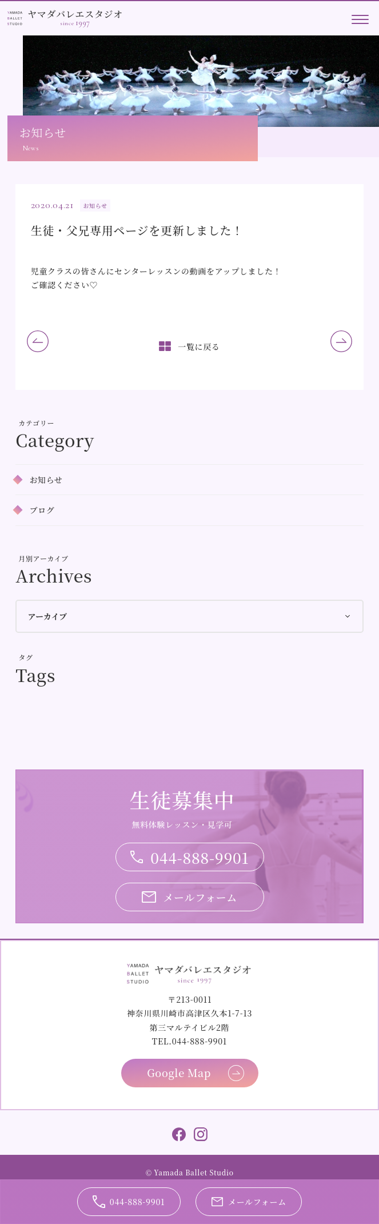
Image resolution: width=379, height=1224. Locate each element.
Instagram (201, 1134)
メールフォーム (200, 897)
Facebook (179, 1134)
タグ (25, 657)
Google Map (179, 1072)
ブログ (41, 510)
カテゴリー (36, 423)
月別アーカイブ (43, 558)
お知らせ (45, 479)
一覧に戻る (199, 346)
